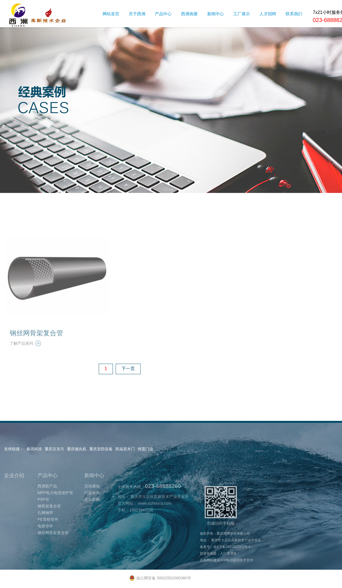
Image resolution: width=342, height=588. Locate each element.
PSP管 (43, 507)
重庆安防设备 (101, 449)
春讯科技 (34, 449)
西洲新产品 (47, 494)
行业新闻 (92, 500)
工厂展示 (241, 13)
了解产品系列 (25, 351)
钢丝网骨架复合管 (36, 341)
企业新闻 (92, 507)
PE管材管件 (48, 527)
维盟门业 (145, 449)
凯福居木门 (125, 449)
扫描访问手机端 (221, 513)
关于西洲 (137, 13)
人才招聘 (267, 13)
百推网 (205, 568)
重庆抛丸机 (76, 449)
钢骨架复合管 (49, 514)
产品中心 (163, 13)
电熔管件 (45, 534)
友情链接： (14, 449)
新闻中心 (215, 13)
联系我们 (294, 13)
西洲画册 (189, 13)
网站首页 (111, 13)
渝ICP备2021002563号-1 (231, 555)
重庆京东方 (54, 449)
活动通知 (92, 494)
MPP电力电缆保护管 (55, 500)
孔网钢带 (45, 520)
